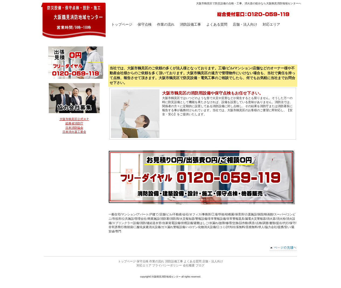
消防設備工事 (174, 261)
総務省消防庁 (74, 123)
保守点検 (145, 24)
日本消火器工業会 (74, 131)
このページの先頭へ (283, 248)
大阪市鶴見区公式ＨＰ (74, 119)
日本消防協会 (74, 127)
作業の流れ (156, 261)
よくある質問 (192, 261)
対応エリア (144, 265)
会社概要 (189, 265)
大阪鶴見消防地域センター (74, 20)
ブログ (200, 265)
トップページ (127, 261)
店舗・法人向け (212, 261)
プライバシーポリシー (167, 265)
